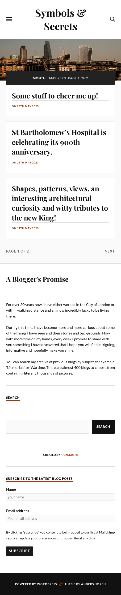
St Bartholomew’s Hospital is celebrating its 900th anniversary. (59, 141)
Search (103, 426)
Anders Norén (93, 584)
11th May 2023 (28, 228)
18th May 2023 (28, 162)
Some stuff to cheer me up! (55, 95)
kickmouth (69, 454)
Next (110, 251)
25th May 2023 (28, 106)
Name (11, 489)
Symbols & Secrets (60, 19)
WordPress (47, 584)
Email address (17, 510)
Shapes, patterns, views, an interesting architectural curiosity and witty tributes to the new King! (60, 203)
